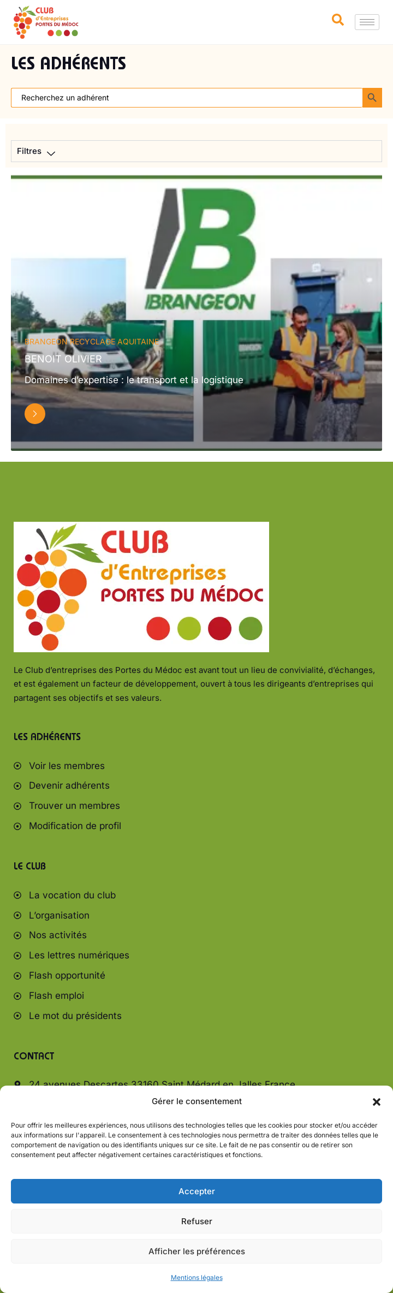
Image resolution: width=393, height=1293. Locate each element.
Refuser (196, 1221)
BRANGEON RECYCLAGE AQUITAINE (92, 341)
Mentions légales (197, 1277)
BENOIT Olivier (63, 359)
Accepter (196, 1191)
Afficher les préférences (196, 1251)
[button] (376, 1102)
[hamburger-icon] (367, 22)
